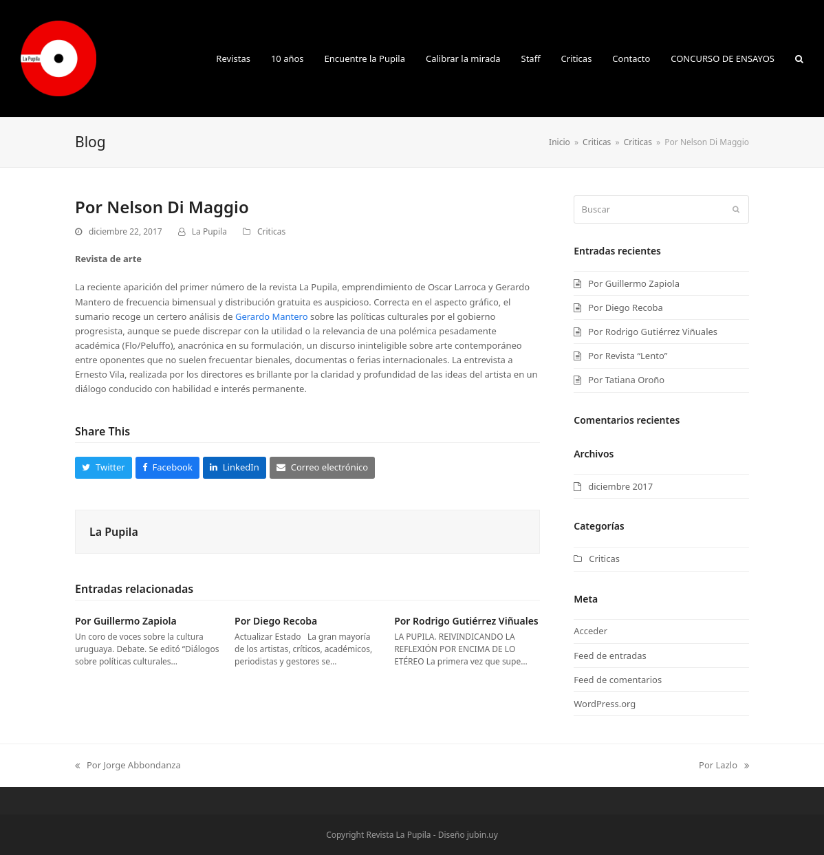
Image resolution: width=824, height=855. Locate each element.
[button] (799, 58)
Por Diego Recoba (276, 620)
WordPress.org (605, 703)
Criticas (271, 231)
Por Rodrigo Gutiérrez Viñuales (466, 620)
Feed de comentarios (618, 679)
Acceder (590, 631)
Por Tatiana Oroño (626, 380)
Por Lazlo (724, 765)
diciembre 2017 (620, 486)
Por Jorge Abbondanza (128, 765)
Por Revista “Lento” (627, 355)
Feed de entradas (610, 655)
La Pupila (209, 231)
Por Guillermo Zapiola (126, 620)
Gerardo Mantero (271, 316)
